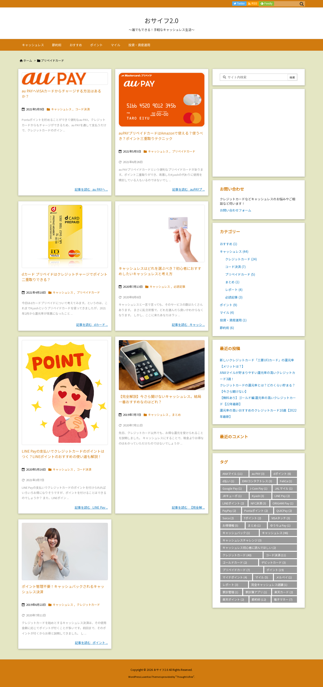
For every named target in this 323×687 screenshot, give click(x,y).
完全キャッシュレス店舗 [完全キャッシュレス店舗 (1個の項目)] (269, 584)
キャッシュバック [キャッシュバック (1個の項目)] (236, 533)
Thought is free (185, 676)
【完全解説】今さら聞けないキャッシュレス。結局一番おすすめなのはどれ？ (160, 399)
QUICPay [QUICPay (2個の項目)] (284, 510)
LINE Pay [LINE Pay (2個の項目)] (282, 496)
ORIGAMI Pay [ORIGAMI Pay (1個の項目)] (283, 503)
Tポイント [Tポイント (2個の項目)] (252, 518)
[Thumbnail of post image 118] (65, 236)
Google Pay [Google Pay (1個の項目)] (232, 488)
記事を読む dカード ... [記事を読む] (92, 324)
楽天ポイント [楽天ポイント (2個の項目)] (233, 599)
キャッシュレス (61, 109)
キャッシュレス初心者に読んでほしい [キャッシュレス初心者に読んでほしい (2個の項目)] (249, 547)
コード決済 (82, 109)
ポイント (228, 305)
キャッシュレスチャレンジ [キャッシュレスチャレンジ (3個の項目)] (242, 540)
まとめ (176, 414)
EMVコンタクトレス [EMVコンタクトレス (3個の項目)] (257, 481)
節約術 (227, 327)
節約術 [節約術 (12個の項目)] (259, 599)
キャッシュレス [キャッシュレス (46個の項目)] (275, 533)
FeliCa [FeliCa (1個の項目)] (286, 481)
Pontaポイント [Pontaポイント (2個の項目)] (256, 510)
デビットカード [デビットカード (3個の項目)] (273, 562)
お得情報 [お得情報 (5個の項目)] (230, 525)
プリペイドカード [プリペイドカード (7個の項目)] (236, 570)
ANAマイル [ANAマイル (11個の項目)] (232, 473)
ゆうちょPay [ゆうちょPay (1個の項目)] (280, 525)
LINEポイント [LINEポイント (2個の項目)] (233, 503)
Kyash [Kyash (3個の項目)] (258, 496)
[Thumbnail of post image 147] (162, 233)
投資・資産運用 (233, 320)
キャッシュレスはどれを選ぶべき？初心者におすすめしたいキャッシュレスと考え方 (160, 271)
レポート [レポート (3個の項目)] (230, 584)
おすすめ (228, 244)
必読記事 (179, 286)
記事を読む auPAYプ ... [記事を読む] (188, 189)
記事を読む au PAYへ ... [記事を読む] (91, 189)
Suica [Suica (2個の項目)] (228, 518)
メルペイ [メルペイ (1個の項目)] (284, 577)
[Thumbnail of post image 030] (65, 78)
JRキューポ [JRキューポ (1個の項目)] (232, 496)
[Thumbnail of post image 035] (65, 551)
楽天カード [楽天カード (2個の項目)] (283, 592)
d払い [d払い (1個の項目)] (228, 481)
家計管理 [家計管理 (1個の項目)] (230, 592)
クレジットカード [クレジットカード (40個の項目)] (237, 555)
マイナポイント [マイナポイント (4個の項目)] (235, 577)
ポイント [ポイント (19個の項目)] (275, 570)
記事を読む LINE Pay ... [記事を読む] (91, 507)
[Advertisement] (258, 134)
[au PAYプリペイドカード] (162, 99)
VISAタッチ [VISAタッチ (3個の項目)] (280, 518)
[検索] (301, 4)
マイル (227, 312)
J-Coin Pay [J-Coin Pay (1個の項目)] (258, 488)
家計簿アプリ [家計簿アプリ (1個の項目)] (256, 592)
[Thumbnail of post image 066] (162, 365)
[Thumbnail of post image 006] (65, 392)
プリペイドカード (183, 151)
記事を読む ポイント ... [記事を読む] (91, 642)
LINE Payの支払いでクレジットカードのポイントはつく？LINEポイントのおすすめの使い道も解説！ (63, 453)
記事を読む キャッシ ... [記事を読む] (188, 324)
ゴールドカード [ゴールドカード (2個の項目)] (235, 562)
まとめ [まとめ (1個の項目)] (254, 525)
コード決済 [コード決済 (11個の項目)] (276, 555)
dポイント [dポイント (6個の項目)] (282, 473)
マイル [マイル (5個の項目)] (261, 577)
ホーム (27, 60)
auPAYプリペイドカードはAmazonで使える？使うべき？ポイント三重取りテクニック (161, 135)
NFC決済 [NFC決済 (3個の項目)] (258, 503)
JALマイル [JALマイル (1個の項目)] (283, 488)
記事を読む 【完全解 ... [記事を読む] (188, 507)
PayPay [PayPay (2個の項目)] (229, 510)
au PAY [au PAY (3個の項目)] (258, 473)
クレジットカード (88, 604)
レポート (233, 289)
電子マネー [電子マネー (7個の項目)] (283, 599)
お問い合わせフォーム (235, 210)
